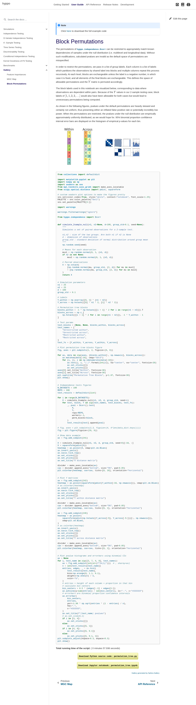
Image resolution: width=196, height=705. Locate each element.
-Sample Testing (12, 43)
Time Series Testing (13, 47)
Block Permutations (16, 84)
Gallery (7, 70)
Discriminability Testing (14, 52)
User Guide (77, 4)
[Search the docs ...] (24, 19)
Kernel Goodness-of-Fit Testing (18, 61)
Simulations (9, 29)
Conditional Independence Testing (19, 56)
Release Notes (110, 4)
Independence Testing (14, 33)
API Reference (93, 4)
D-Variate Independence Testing (18, 38)
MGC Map (11, 79)
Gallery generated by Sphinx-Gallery (145, 673)
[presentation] (89, 82)
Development (127, 4)
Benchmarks (9, 65)
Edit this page (178, 18)
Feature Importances (16, 74)
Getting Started (61, 4)
